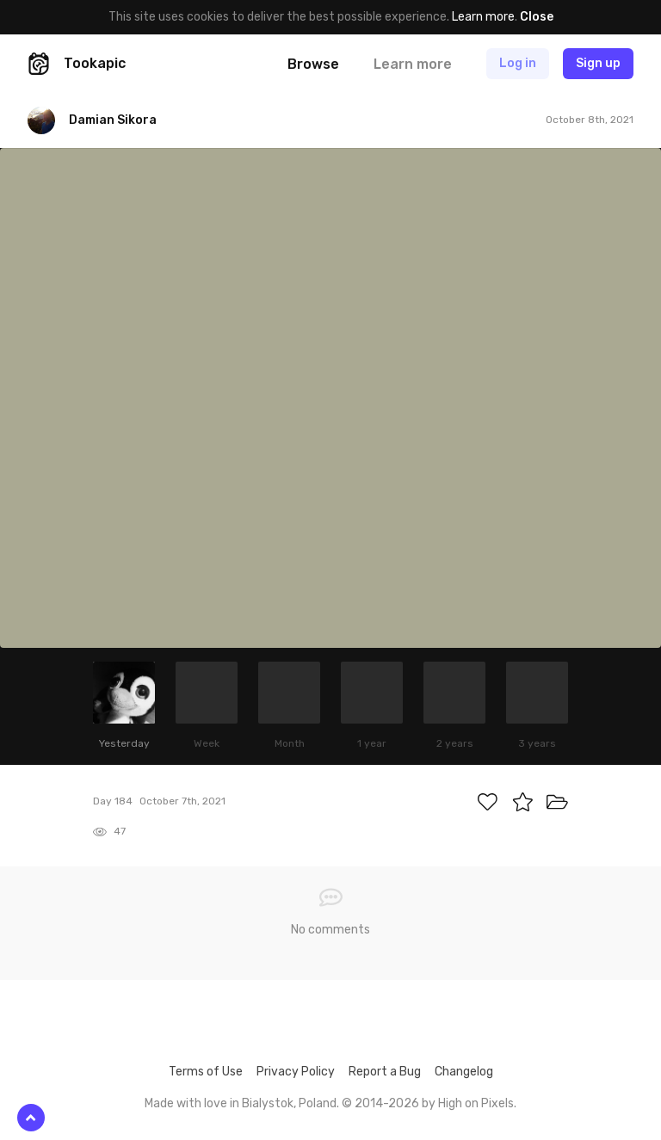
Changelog (464, 1071)
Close (536, 16)
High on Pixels (476, 1103)
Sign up (598, 63)
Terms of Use (206, 1071)
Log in (517, 63)
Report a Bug (385, 1071)
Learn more (483, 16)
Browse (313, 64)
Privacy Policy (295, 1071)
